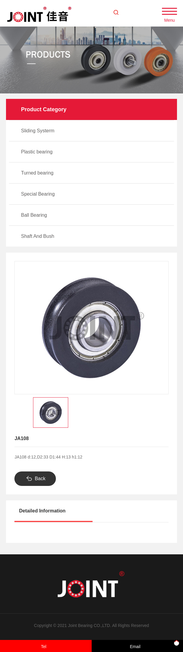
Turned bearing (37, 172)
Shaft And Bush (37, 236)
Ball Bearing (34, 215)
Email (135, 646)
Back (40, 478)
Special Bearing (38, 194)
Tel (43, 646)
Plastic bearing (37, 151)
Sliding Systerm (37, 130)
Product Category (43, 109)
